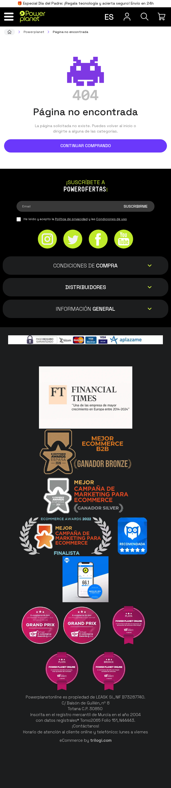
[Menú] (9, 16)
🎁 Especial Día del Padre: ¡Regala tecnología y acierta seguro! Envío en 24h (85, 3)
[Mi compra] (162, 16)
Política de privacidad (71, 219)
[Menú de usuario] (127, 16)
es (109, 17)
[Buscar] (144, 16)
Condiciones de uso (111, 219)
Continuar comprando (85, 145)
